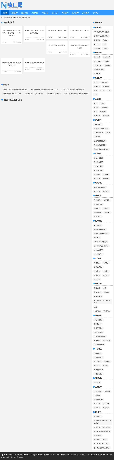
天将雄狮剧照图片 (100, 336)
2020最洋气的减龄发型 (101, 32)
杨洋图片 (107, 200)
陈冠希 (106, 292)
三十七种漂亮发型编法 (101, 246)
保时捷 (102, 90)
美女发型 (34, 13)
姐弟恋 (106, 61)
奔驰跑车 (97, 86)
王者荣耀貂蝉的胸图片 (101, 128)
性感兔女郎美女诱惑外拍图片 (57, 32)
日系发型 (97, 48)
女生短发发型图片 (100, 229)
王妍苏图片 (97, 200)
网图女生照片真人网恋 (101, 444)
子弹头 (105, 48)
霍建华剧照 (106, 340)
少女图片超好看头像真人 (102, 448)
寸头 (104, 44)
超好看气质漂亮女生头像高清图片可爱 (15, 89)
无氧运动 (103, 111)
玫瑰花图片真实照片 (100, 439)
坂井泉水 (97, 208)
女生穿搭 (97, 178)
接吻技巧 (97, 57)
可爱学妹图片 (98, 370)
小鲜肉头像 (97, 391)
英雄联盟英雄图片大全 (101, 149)
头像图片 (75, 13)
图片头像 (106, 408)
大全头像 (97, 408)
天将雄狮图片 (98, 320)
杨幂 (104, 288)
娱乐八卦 (55, 13)
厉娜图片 (106, 208)
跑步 (95, 111)
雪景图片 (97, 275)
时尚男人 (95, 13)
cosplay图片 (98, 124)
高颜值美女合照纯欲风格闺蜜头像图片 (76, 93)
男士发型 (24, 13)
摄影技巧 (97, 382)
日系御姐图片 (98, 357)
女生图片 (97, 365)
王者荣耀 (97, 137)
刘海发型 (97, 44)
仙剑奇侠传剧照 (99, 344)
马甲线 (96, 107)
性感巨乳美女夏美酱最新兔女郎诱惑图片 (11, 66)
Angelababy (98, 296)
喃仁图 (5, 13)
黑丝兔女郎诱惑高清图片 (57, 47)
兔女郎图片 (25, 18)
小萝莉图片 (97, 353)
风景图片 (65, 13)
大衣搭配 (106, 174)
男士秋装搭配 (98, 158)
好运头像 (107, 391)
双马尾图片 (97, 225)
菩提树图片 (97, 416)
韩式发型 (97, 40)
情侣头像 (97, 395)
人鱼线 (102, 103)
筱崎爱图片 (97, 212)
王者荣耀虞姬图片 (100, 141)
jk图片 (108, 133)
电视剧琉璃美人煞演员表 (102, 311)
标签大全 (17, 18)
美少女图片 (97, 361)
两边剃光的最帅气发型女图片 (12, 93)
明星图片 (14, 13)
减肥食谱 (97, 116)
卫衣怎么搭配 (98, 162)
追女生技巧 (106, 57)
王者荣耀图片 (98, 133)
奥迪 (95, 90)
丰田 (95, 94)
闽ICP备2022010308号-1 (52, 455)
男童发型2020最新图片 (101, 36)
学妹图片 (107, 361)
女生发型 (97, 237)
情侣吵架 (107, 65)
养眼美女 (104, 82)
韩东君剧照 (97, 324)
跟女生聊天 (97, 61)
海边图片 (97, 271)
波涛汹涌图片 (98, 267)
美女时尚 (97, 174)
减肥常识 (106, 116)
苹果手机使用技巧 (100, 187)
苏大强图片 (97, 292)
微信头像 (97, 404)
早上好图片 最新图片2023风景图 (102, 422)
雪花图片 (106, 275)
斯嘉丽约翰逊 (98, 204)
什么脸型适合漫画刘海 (101, 233)
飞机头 (105, 40)
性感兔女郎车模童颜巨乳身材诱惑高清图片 (34, 34)
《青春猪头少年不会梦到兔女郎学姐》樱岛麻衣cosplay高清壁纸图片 (11, 35)
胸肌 (95, 103)
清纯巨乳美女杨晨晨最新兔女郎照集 (79, 49)
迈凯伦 (96, 82)
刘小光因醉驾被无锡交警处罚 (102, 302)
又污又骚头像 (98, 399)
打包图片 (106, 271)
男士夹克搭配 (98, 166)
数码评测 (97, 191)
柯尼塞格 (106, 86)
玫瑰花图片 (97, 435)
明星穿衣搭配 (98, 170)
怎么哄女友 (97, 65)
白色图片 (97, 263)
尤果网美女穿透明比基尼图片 (34, 93)
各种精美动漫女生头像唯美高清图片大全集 (44, 89)
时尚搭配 (45, 13)
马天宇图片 (97, 216)
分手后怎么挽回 (99, 69)
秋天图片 (97, 279)
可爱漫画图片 (98, 374)
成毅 (95, 307)
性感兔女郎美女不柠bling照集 (79, 32)
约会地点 (97, 73)
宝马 (109, 90)
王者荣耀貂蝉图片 (100, 145)
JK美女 (105, 365)
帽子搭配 (106, 178)
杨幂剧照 (97, 340)
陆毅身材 (97, 288)
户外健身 (104, 107)
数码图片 (106, 191)
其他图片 (85, 13)
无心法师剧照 (98, 332)
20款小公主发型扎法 (100, 242)
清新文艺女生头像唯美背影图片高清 (72, 89)
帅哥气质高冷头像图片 (54, 93)
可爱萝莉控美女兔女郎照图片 (34, 64)
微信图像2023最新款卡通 (102, 427)
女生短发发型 (98, 250)
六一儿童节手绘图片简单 (102, 431)
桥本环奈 (107, 212)
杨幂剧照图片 (98, 328)
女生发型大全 (98, 254)
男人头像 (106, 404)
